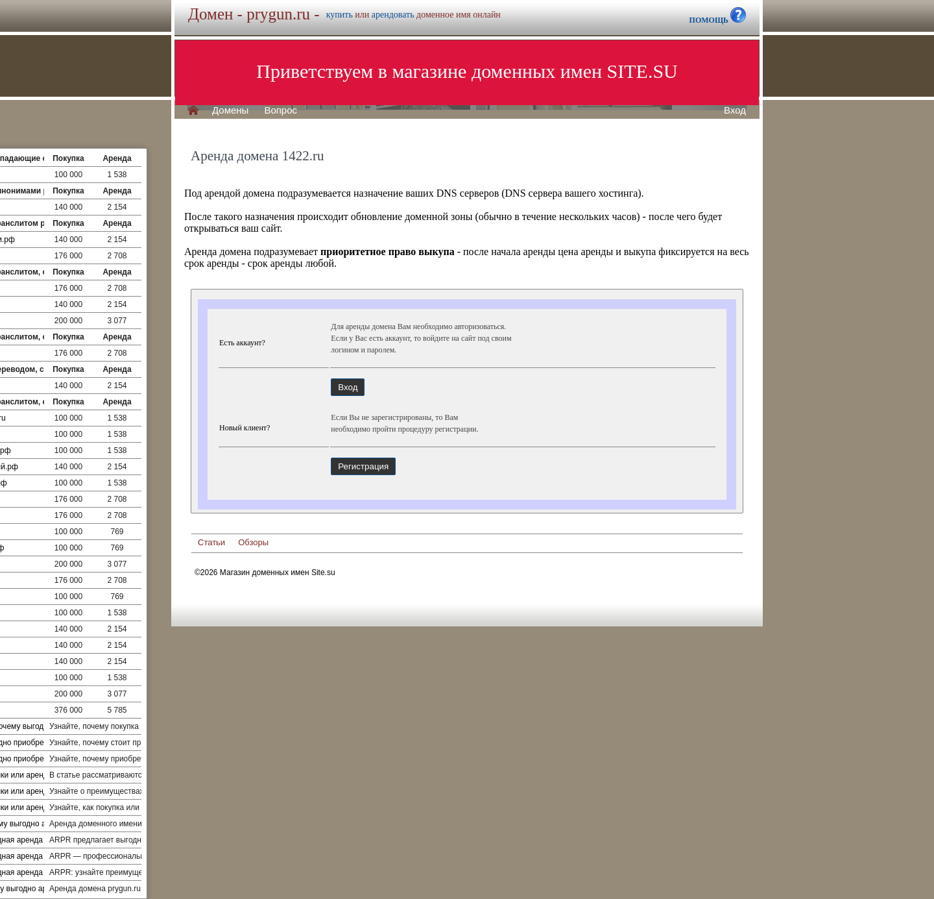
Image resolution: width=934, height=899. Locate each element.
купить (339, 14)
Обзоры (253, 542)
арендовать (393, 14)
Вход (735, 110)
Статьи (211, 542)
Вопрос (280, 110)
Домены (230, 110)
